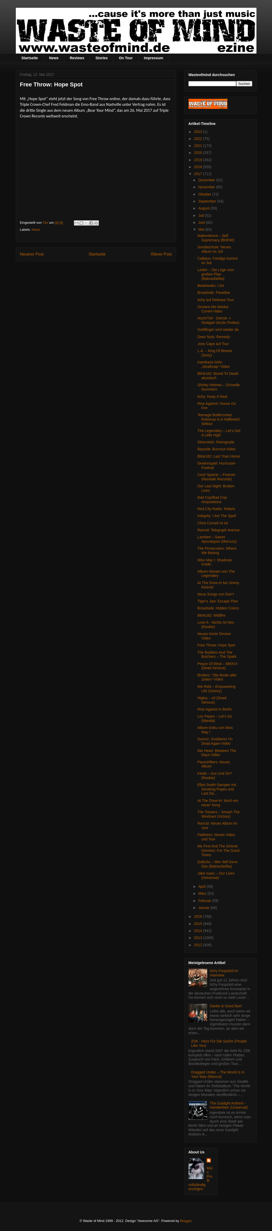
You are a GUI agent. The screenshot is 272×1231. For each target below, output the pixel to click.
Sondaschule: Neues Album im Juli (214, 249)
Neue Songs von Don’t (215, 594)
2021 (198, 146)
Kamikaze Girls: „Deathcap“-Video (213, 364)
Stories (101, 58)
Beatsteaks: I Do (210, 285)
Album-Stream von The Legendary (216, 573)
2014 (198, 931)
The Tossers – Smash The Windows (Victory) (218, 814)
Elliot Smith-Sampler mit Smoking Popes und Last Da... (216, 789)
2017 (198, 174)
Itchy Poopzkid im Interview (224, 973)
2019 (198, 160)
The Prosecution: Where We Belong (216, 550)
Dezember (207, 180)
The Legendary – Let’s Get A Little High (218, 433)
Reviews (77, 58)
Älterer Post (161, 254)
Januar (204, 908)
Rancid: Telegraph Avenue (218, 530)
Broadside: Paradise (213, 292)
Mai (201, 229)
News (54, 58)
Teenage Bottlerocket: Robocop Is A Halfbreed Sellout (218, 419)
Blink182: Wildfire (211, 615)
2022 (198, 139)
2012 (198, 945)
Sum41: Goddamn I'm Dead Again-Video (215, 741)
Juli (201, 215)
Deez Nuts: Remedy (213, 337)
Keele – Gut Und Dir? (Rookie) (214, 775)
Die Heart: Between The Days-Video (216, 753)
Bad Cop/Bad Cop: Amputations (212, 499)
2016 (198, 916)
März (202, 893)
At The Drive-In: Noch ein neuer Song (217, 803)
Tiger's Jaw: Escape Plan (217, 601)
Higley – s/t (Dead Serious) (211, 700)
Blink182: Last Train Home (218, 456)
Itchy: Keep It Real (212, 396)
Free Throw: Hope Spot (216, 645)
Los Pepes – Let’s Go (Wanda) (214, 718)
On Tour (125, 58)
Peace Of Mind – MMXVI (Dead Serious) (217, 666)
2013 (198, 938)
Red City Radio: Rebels (216, 509)
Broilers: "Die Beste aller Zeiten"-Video (216, 677)
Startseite (30, 58)
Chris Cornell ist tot (212, 523)
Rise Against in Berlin (214, 709)
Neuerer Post (32, 254)
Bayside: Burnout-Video (216, 449)
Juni (202, 222)
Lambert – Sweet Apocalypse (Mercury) (216, 539)
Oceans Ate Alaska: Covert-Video (213, 309)
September (207, 201)
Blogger (185, 1221)
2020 (198, 153)
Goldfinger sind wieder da (218, 329)
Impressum (153, 58)
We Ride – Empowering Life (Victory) (216, 688)
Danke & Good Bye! (226, 1006)
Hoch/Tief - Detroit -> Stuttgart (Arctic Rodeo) (218, 320)
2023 (198, 132)
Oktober (205, 194)
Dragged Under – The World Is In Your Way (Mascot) (218, 1074)
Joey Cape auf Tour (213, 344)
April (202, 886)
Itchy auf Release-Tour (215, 300)
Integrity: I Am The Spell (216, 516)
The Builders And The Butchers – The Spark (216, 654)
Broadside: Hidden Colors (218, 608)
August (204, 208)
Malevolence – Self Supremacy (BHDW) (215, 238)
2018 (198, 167)
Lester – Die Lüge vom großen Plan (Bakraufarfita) (215, 274)
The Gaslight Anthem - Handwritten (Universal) (229, 1105)
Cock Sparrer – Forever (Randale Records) (216, 477)
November (207, 187)
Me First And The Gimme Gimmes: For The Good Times (218, 850)
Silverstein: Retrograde (215, 442)
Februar (205, 901)
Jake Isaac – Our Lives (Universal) (215, 875)
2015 (198, 924)
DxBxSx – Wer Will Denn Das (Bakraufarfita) (217, 864)
